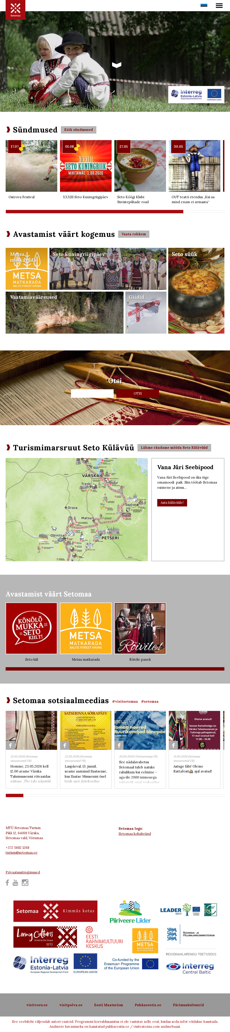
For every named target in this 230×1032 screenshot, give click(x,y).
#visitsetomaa (125, 701)
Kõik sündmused (78, 130)
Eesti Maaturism (108, 1005)
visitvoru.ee (37, 1005)
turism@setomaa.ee (22, 852)
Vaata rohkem (134, 234)
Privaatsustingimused (23, 872)
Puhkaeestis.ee (148, 1005)
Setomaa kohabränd (135, 834)
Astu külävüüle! (172, 502)
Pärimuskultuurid (188, 1005)
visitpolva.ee (70, 1005)
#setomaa (150, 701)
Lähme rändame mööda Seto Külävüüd (174, 447)
